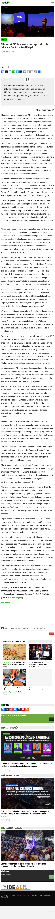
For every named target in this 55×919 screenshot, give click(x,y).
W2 (44, 628)
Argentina (18, 628)
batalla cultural (26, 628)
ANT (3, 784)
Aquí (51, 731)
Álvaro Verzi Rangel (9, 628)
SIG (7, 784)
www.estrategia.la (15, 597)
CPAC (33, 628)
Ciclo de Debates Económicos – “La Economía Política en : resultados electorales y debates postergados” (27, 777)
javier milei (39, 628)
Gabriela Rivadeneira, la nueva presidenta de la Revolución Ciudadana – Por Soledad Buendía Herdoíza (23, 877)
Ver (51, 890)
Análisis (4, 40)
